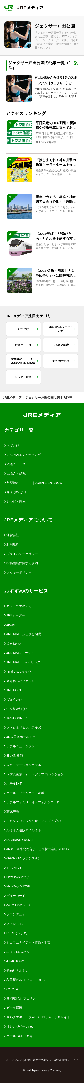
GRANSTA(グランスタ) (21, 858)
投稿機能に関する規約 (21, 563)
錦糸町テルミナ (16, 970)
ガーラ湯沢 (13, 1008)
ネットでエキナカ (18, 606)
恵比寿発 (11, 811)
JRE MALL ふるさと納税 (22, 634)
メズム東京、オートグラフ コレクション (34, 774)
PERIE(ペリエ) (15, 933)
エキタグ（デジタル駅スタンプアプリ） (33, 821)
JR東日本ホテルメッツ (21, 737)
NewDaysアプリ (16, 877)
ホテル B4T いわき (18, 1036)
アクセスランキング (26, 113)
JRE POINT (13, 690)
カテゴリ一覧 (18, 430)
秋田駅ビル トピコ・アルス (24, 980)
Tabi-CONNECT (16, 718)
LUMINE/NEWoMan (19, 839)
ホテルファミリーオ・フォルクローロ (32, 802)
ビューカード (14, 895)
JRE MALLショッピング (22, 662)
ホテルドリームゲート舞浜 (24, 793)
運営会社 (11, 535)
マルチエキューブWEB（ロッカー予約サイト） (38, 1017)
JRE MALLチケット (19, 653)
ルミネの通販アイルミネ (22, 830)
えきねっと (13, 643)
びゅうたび (13, 699)
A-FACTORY (14, 961)
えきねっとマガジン (19, 681)
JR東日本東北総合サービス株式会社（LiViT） (37, 849)
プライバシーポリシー (21, 554)
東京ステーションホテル (22, 765)
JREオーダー (14, 615)
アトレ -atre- (14, 923)
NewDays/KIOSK (17, 886)
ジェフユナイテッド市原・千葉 (27, 942)
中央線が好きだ (16, 709)
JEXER (10, 624)
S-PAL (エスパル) (17, 952)
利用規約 (11, 544)
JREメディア (12, 397)
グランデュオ (14, 914)
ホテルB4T (13, 783)
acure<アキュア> (17, 905)
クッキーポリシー (18, 572)
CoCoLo (11, 989)
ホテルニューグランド (21, 746)
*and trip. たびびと (18, 671)
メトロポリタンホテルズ (22, 727)
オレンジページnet (18, 1026)
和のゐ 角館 (13, 755)
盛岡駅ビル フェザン (20, 998)
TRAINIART (13, 867)
